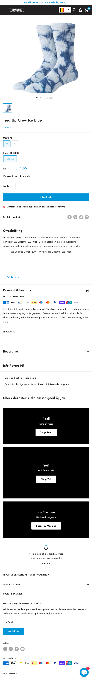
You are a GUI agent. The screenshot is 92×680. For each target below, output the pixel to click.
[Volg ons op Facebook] (5, 649)
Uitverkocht (46, 197)
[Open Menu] (4, 10)
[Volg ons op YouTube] (22, 649)
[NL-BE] (65, 10)
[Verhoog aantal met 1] (35, 186)
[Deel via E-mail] (87, 217)
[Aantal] (27, 186)
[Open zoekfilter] (74, 10)
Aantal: (6, 186)
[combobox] (65, 10)
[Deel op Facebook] (69, 217)
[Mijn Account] (80, 10)
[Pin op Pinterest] (75, 217)
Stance (7, 127)
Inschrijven (13, 631)
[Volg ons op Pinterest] (17, 649)
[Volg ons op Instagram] (11, 649)
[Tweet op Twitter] (81, 217)
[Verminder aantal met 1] (19, 186)
